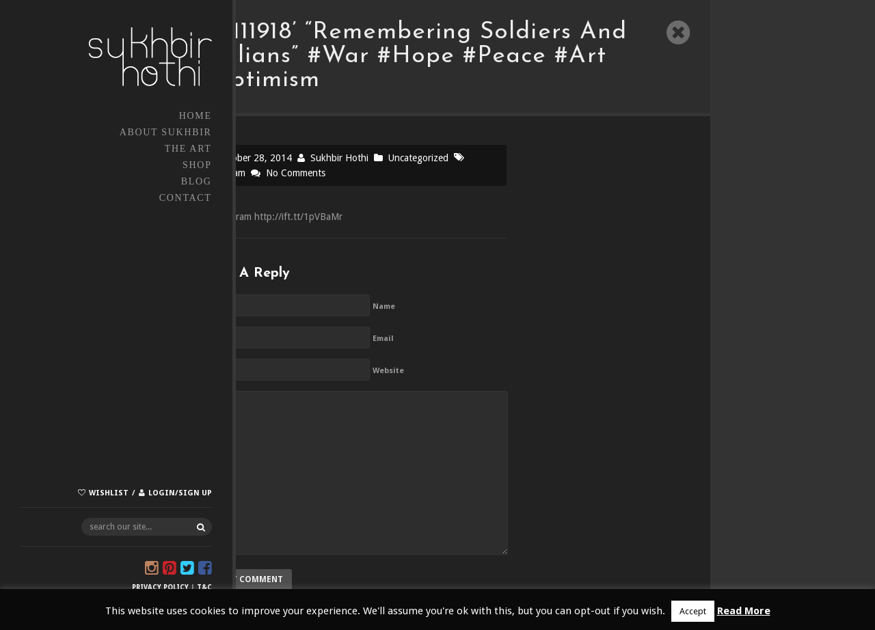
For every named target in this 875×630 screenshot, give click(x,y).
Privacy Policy (98, 587)
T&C (142, 587)
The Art (126, 148)
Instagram (224, 172)
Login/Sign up (118, 485)
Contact (124, 198)
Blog (135, 181)
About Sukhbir (104, 132)
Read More (743, 611)
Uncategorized (418, 157)
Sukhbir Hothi (339, 157)
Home (134, 116)
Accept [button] (692, 611)
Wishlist (47, 485)
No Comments (295, 172)
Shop (135, 165)
